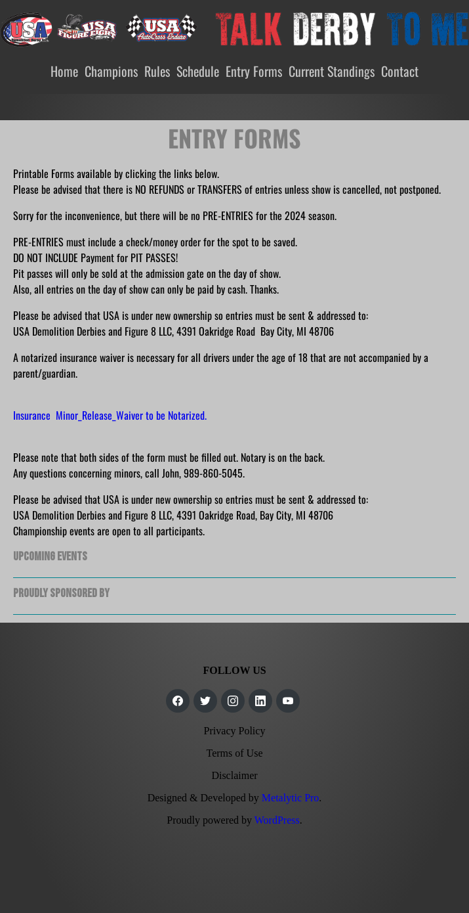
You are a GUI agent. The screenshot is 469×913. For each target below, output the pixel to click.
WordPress (277, 820)
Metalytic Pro (290, 797)
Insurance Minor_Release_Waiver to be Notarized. (110, 415)
